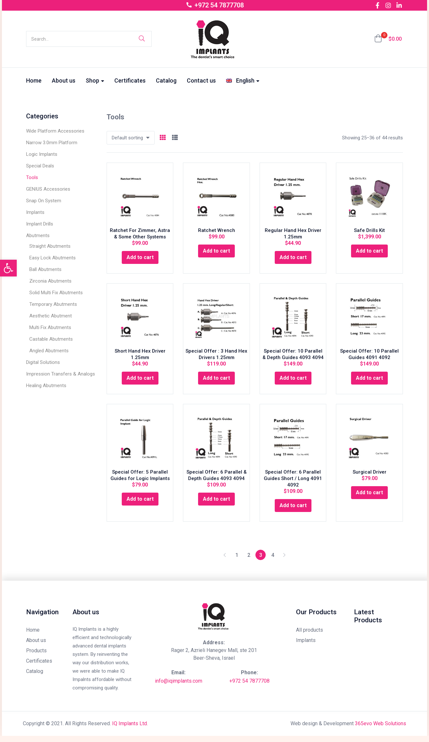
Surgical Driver (369, 478)
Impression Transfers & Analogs (60, 374)
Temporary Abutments (53, 304)
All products (309, 636)
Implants (35, 212)
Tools (32, 177)
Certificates (130, 80)
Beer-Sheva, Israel (214, 664)
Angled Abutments (49, 351)
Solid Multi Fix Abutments (56, 293)
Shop (95, 80)
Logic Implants (41, 154)
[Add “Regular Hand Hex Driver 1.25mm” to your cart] (293, 259)
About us (63, 80)
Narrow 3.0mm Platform (51, 142)
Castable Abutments (51, 339)
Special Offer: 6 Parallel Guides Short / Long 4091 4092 (293, 484)
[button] (388, 39)
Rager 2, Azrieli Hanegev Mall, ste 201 (214, 656)
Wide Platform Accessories (55, 131)
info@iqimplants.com (178, 687)
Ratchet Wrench (216, 232)
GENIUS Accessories (48, 189)
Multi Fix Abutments (50, 327)
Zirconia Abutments (50, 281)
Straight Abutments (50, 246)
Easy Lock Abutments (52, 258)
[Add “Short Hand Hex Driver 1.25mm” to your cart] (140, 382)
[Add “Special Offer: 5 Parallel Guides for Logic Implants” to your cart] (140, 504)
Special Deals (40, 166)
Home (34, 80)
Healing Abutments (46, 385)
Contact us (201, 80)
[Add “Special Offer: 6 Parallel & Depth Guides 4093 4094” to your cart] (216, 504)
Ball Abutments (45, 269)
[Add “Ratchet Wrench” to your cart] (216, 252)
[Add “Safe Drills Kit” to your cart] (369, 252)
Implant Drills (39, 224)
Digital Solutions (43, 362)
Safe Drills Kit (369, 232)
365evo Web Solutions (380, 730)
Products (36, 657)
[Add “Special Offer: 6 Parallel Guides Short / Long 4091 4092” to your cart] (293, 511)
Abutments (38, 235)
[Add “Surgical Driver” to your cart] (369, 498)
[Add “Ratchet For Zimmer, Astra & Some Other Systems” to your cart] (140, 259)
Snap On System (43, 201)
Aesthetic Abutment (50, 316)
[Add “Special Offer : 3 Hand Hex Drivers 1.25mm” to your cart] (216, 382)
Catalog (166, 80)
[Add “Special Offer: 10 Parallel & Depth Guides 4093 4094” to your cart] (293, 382)
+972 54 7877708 (249, 687)
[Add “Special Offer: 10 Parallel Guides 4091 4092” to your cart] (369, 382)
